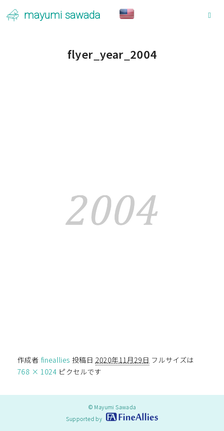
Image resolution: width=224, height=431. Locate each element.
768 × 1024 (37, 371)
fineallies (55, 359)
